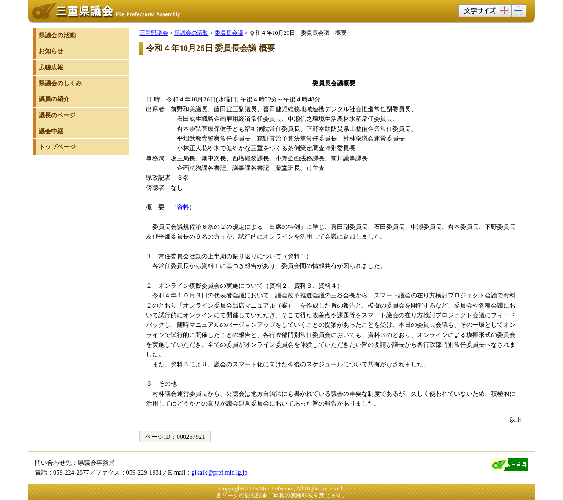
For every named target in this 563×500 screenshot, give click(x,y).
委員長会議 (229, 32)
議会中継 (51, 130)
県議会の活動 (191, 32)
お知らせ (51, 50)
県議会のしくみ (60, 83)
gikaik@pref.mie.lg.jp (219, 472)
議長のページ (57, 115)
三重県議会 (153, 32)
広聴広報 (51, 67)
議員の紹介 (54, 98)
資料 (183, 206)
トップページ (57, 146)
